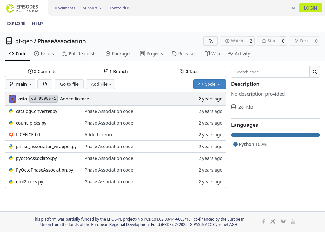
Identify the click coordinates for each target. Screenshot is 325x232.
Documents (65, 7)
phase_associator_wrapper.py (46, 146)
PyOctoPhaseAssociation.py (44, 170)
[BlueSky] (283, 222)
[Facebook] (263, 222)
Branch (115, 71)
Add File (102, 84)
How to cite (119, 7)
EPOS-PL (114, 219)
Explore (16, 23)
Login (310, 7)
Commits (42, 71)
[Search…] (314, 72)
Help (37, 23)
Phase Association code (108, 111)
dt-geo (24, 41)
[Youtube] (293, 222)
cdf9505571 (43, 98)
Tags (189, 71)
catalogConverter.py (36, 111)
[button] (45, 84)
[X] (272, 222)
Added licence (74, 99)
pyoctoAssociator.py (36, 158)
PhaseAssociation (61, 41)
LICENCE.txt (28, 135)
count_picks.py (31, 123)
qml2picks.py (29, 182)
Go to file (69, 84)
